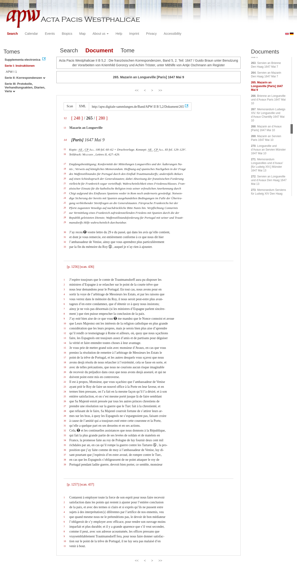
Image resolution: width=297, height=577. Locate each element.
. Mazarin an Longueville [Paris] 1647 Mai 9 (267, 86)
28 (65, 217)
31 (65, 237)
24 (65, 198)
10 (65, 323)
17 (65, 164)
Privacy (151, 33)
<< (137, 90)
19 (65, 174)
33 (65, 247)
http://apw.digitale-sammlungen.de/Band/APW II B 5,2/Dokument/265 (138, 106)
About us (101, 33)
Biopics (67, 33)
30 (65, 232)
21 (65, 183)
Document (99, 50)
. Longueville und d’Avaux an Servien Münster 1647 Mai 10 (268, 149)
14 (65, 140)
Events (50, 33)
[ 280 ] (102, 118)
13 (65, 127)
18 (65, 169)
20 (65, 178)
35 (65, 445)
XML (82, 106)
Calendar (31, 33)
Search (12, 33)
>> (160, 90)
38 (65, 459)
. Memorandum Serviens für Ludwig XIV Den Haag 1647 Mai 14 (268, 193)
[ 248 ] (77, 118)
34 (65, 440)
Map (82, 33)
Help (119, 33)
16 (65, 154)
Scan (70, 106)
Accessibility (172, 33)
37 (65, 455)
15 (65, 149)
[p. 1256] (73, 266)
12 (65, 118)
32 (65, 242)
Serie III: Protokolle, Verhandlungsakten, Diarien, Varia (25, 87)
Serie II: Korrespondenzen (25, 77)
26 (65, 208)
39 (65, 464)
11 (65, 328)
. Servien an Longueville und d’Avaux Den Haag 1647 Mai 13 (269, 180)
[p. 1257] (73, 484)
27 (65, 212)
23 (65, 193)
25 (65, 203)
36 (65, 450)
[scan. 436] (87, 266)
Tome (128, 50)
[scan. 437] (87, 484)
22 (65, 188)
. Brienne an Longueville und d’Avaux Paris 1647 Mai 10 (268, 99)
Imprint (134, 33)
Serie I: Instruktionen (20, 65)
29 (65, 222)
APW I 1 (11, 71)
